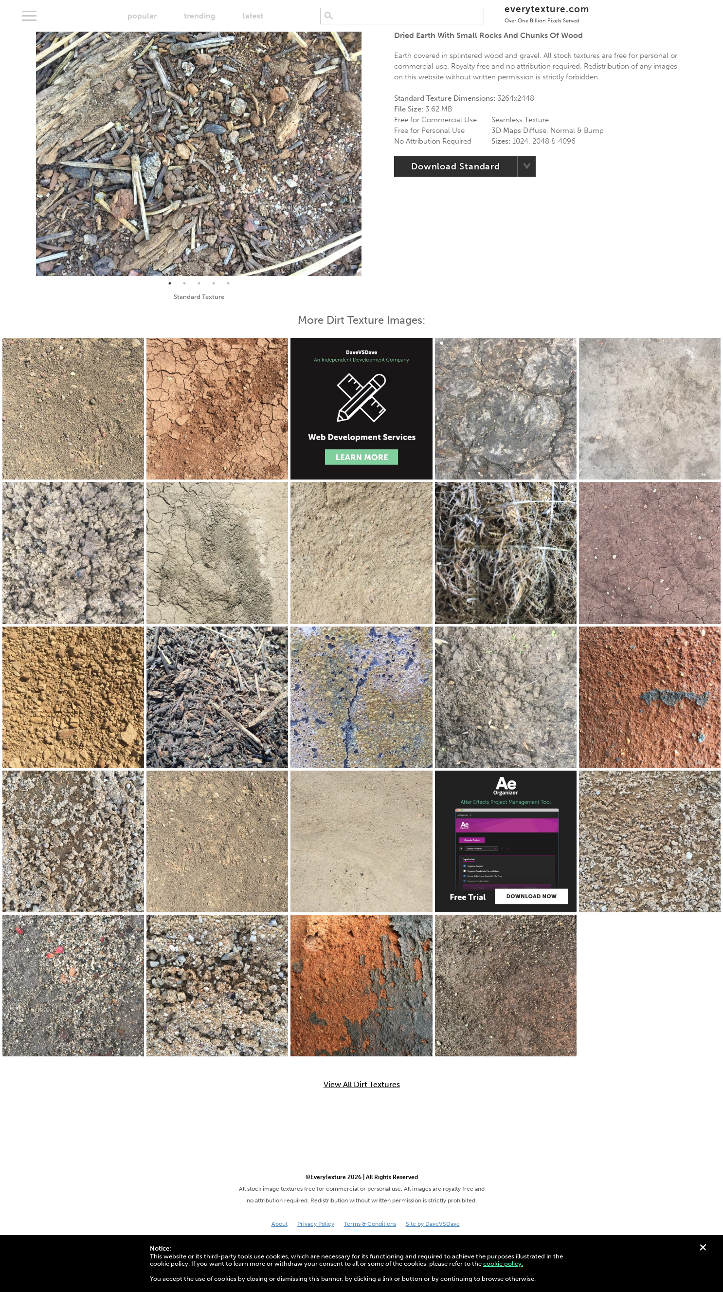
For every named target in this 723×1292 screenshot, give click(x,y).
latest (253, 15)
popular (142, 15)
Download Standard (455, 166)
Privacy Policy (315, 1223)
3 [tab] (199, 283)
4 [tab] (213, 283)
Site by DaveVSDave (433, 1223)
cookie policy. (503, 1263)
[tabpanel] (199, 154)
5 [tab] (228, 283)
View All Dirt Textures (362, 1085)
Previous (29, 154)
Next (369, 154)
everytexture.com (547, 13)
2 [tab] (184, 283)
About (279, 1223)
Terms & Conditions (370, 1223)
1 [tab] (170, 283)
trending (200, 15)
